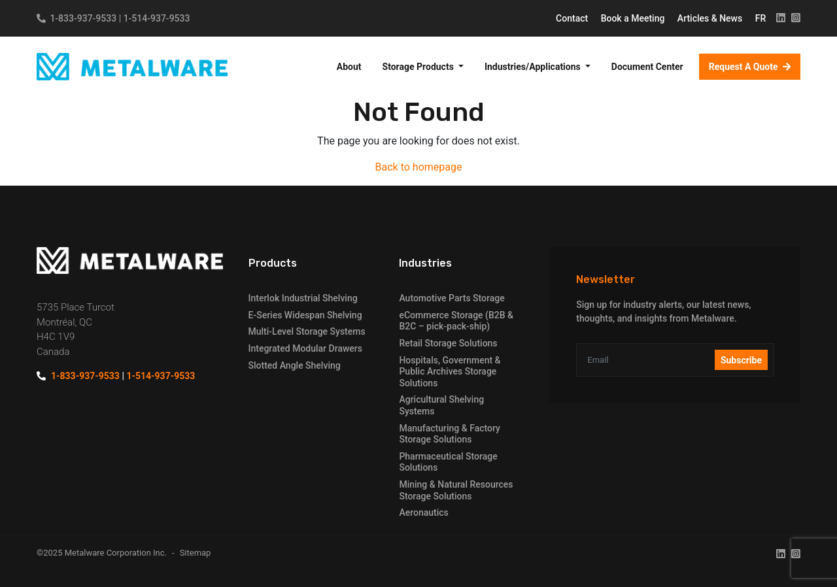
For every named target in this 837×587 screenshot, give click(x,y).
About (349, 66)
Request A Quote (744, 66)
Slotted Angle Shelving (294, 365)
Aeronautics (423, 512)
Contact (573, 18)
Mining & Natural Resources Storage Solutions (456, 490)
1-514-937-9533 (157, 18)
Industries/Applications (534, 66)
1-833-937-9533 (83, 18)
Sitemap (195, 553)
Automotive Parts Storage (451, 298)
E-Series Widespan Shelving (305, 315)
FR (760, 18)
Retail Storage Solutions (448, 343)
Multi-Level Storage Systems (307, 331)
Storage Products (419, 66)
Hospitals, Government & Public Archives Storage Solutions (449, 371)
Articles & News (711, 18)
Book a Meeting (634, 18)
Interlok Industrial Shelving (303, 298)
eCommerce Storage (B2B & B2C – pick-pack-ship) (456, 321)
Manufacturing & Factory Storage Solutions (449, 434)
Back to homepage (418, 167)
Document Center (647, 66)
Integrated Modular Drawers (305, 348)
